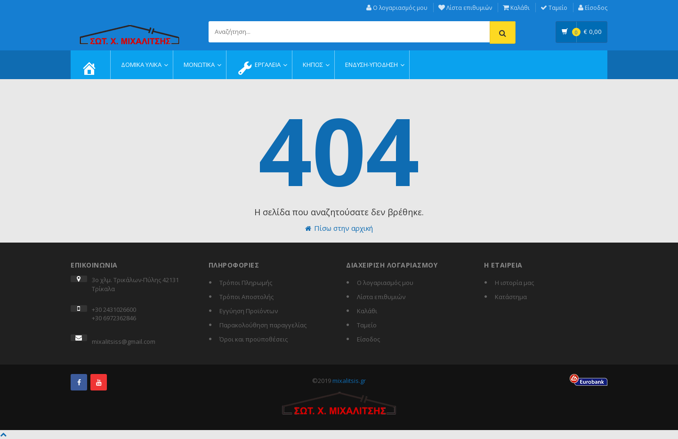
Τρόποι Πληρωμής (245, 282)
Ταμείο (554, 8)
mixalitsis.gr (349, 380)
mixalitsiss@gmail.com (123, 341)
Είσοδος (592, 8)
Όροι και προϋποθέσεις (253, 339)
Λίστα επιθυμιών (465, 8)
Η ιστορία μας (514, 282)
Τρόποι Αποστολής (246, 297)
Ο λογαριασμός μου (397, 8)
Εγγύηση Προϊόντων (248, 311)
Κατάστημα (511, 297)
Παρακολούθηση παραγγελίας (263, 325)
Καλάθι (516, 8)
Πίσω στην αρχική (339, 228)
